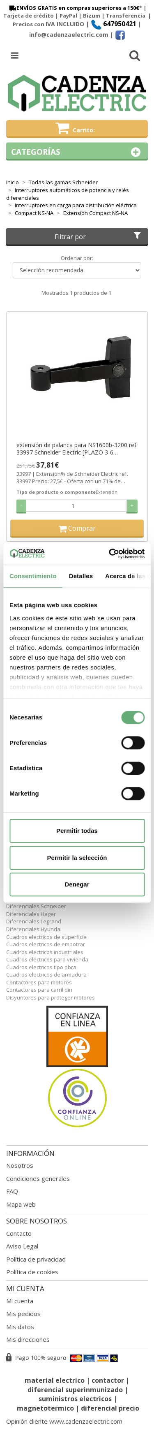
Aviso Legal (22, 1246)
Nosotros (19, 1165)
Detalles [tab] (81, 575)
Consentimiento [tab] (33, 575)
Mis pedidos (23, 1313)
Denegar (76, 884)
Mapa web (21, 1204)
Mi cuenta (19, 1301)
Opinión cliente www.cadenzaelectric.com (64, 1421)
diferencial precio (110, 1408)
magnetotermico (46, 1408)
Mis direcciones (28, 1339)
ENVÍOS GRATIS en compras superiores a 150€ (73, 7)
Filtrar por (99, 236)
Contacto (19, 1233)
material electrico (55, 1380)
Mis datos (20, 1327)
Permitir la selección (77, 857)
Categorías (77, 152)
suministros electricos (75, 1398)
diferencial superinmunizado (75, 1389)
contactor (108, 1380)
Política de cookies (32, 1272)
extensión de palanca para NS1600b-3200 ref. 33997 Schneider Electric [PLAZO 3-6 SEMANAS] (77, 448)
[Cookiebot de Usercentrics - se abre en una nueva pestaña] (110, 553)
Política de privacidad (36, 1259)
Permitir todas (77, 830)
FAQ (12, 1191)
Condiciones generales (38, 1178)
